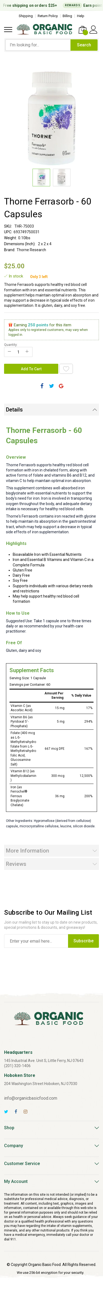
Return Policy (48, 16)
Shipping (26, 16)
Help (80, 16)
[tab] (51, 410)
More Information (27, 850)
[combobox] (37, 45)
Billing (67, 16)
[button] (61, 177)
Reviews (16, 864)
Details (14, 409)
